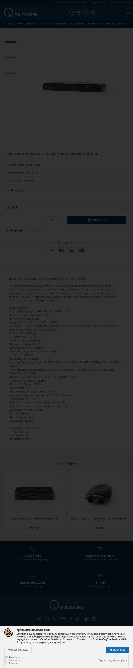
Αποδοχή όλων (117, 650)
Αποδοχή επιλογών (18, 650)
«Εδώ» (124, 639)
